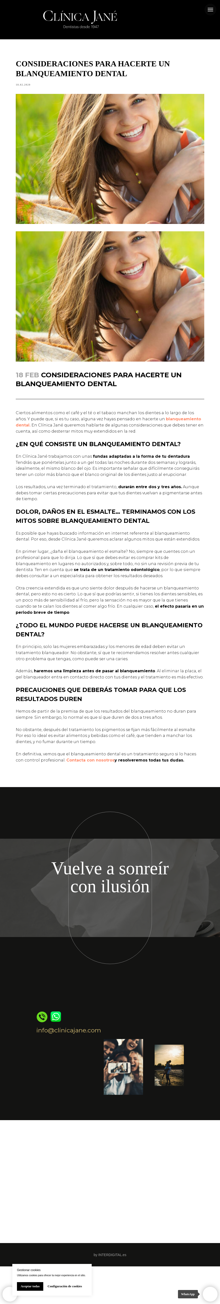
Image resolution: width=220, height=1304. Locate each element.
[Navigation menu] (210, 9)
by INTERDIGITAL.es (110, 1292)
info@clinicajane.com (68, 1067)
